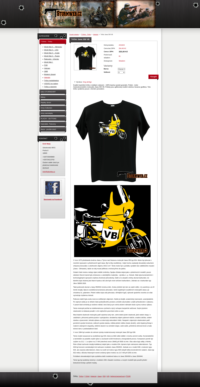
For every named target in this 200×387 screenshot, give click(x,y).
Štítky (75, 376)
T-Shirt (87, 376)
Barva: (106, 69)
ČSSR (128, 376)
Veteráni (95, 34)
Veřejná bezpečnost (117, 376)
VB (108, 376)
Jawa (99, 376)
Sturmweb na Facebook (53, 199)
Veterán (93, 376)
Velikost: (107, 72)
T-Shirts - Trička (86, 34)
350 (104, 376)
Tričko (81, 376)
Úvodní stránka (74, 34)
